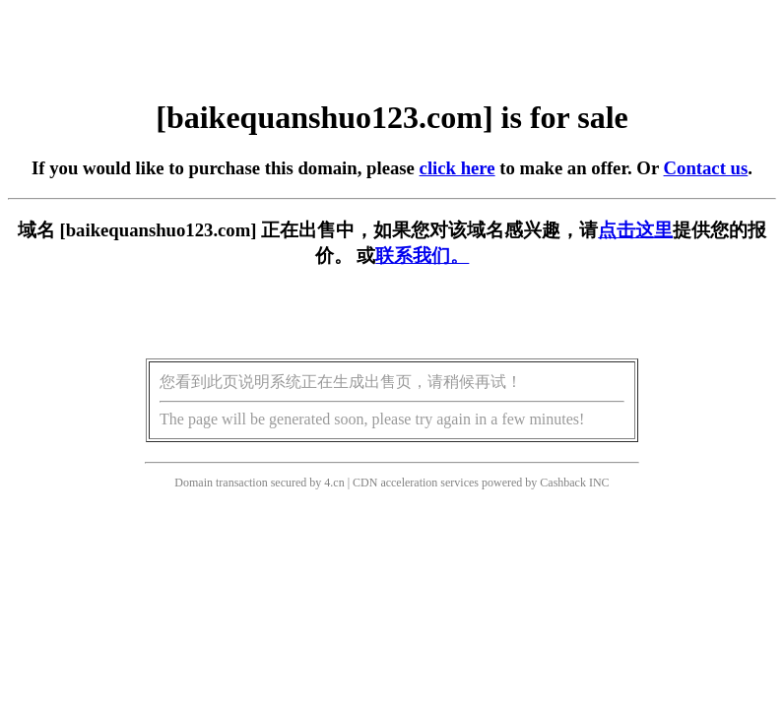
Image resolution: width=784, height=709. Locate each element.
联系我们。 (422, 255)
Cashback (563, 482)
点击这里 (635, 230)
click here (457, 168)
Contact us (706, 168)
